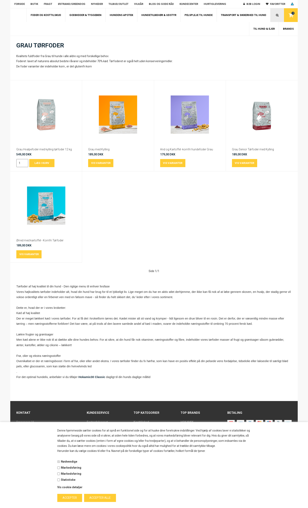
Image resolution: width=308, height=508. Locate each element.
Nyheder (97, 3)
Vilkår (138, 3)
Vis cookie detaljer (69, 487)
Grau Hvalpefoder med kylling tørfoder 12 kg (44, 149)
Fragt (48, 3)
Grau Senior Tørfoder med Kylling (253, 149)
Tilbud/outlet (118, 3)
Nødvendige (69, 461)
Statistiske (68, 479)
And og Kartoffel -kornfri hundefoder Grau (186, 149)
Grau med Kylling (99, 149)
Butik (34, 3)
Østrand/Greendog (71, 3)
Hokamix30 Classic (91, 377)
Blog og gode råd (161, 3)
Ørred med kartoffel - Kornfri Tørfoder (40, 240)
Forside (19, 3)
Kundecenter (189, 3)
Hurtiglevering (215, 3)
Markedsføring (71, 467)
